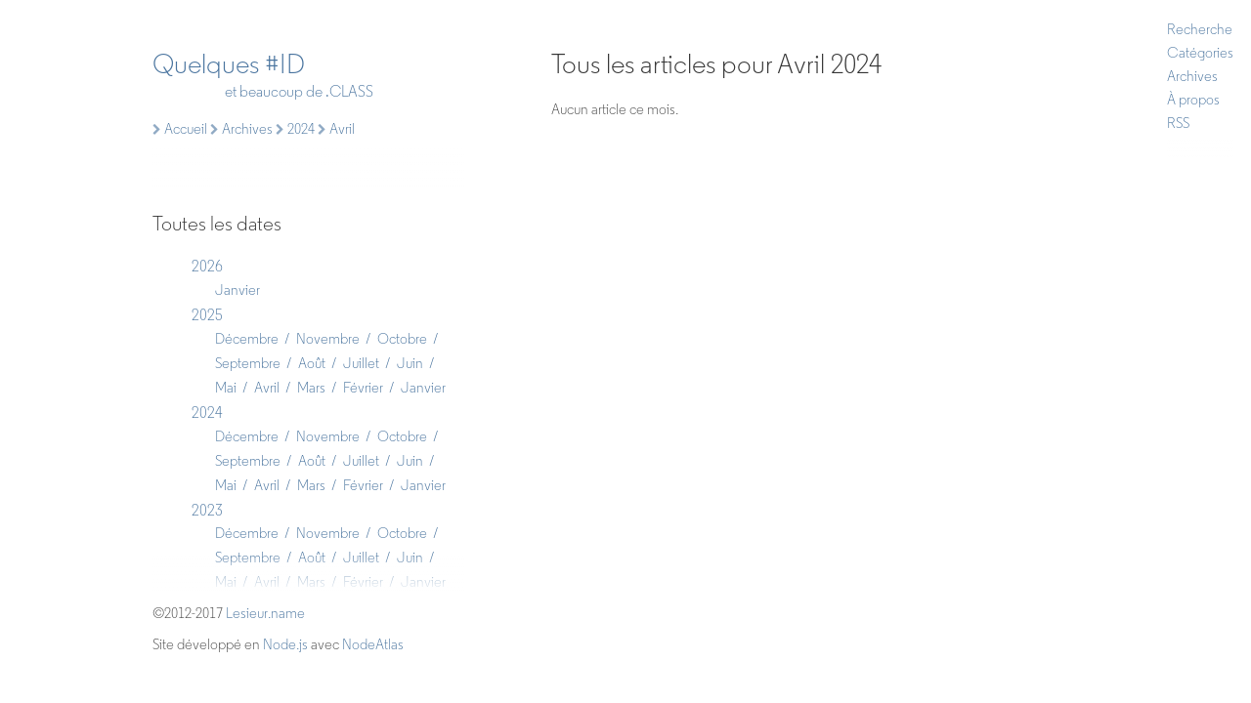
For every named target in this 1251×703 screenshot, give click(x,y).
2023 (207, 510)
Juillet (361, 363)
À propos (1193, 99)
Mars (311, 387)
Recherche (1199, 29)
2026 (207, 266)
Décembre (247, 339)
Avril (267, 387)
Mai (226, 387)
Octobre (402, 339)
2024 (207, 412)
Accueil (179, 129)
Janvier (237, 290)
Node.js (285, 644)
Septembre (247, 363)
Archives (1192, 76)
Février (363, 387)
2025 (207, 315)
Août (311, 363)
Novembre (328, 339)
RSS (1178, 123)
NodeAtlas (373, 644)
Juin (410, 363)
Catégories (1200, 53)
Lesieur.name (265, 613)
